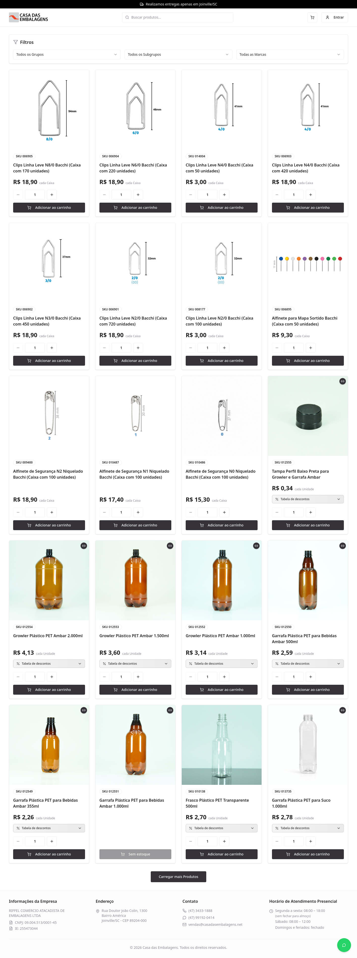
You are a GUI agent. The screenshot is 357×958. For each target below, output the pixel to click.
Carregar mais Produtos (178, 876)
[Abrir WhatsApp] (344, 945)
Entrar (335, 17)
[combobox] (67, 54)
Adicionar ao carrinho (49, 207)
